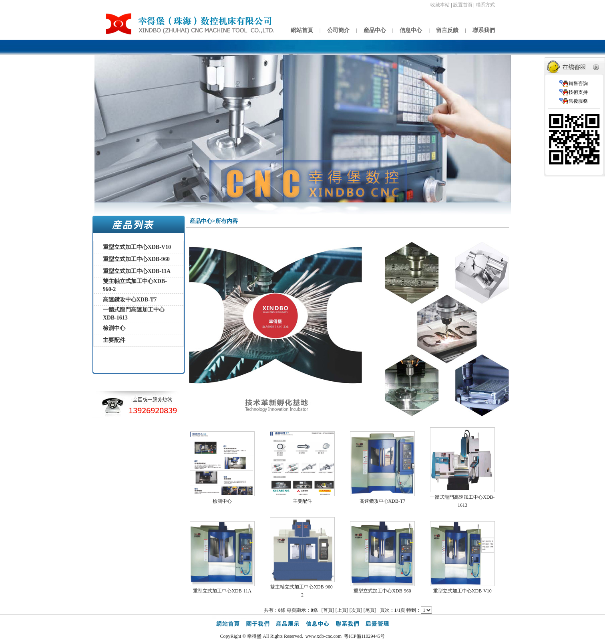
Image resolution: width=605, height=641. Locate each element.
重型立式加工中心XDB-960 (136, 259)
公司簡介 (338, 30)
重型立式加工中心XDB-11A (137, 271)
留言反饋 (447, 30)
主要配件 (114, 340)
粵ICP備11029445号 (364, 636)
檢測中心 (114, 328)
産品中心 (375, 30)
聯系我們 (483, 30)
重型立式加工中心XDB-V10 (137, 247)
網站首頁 (302, 30)
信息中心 (411, 30)
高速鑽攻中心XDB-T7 (130, 300)
